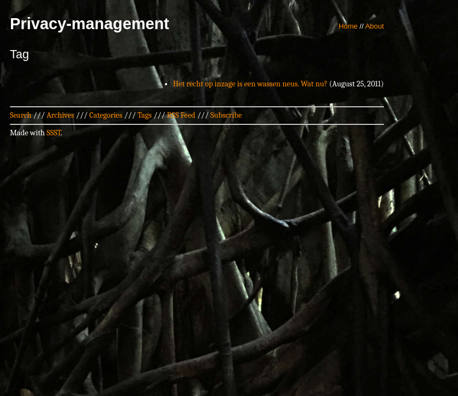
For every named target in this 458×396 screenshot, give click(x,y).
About (374, 26)
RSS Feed (181, 115)
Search (20, 115)
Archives (60, 115)
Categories (105, 115)
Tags (144, 115)
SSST (54, 133)
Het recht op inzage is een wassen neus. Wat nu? (250, 84)
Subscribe (226, 115)
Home (348, 26)
